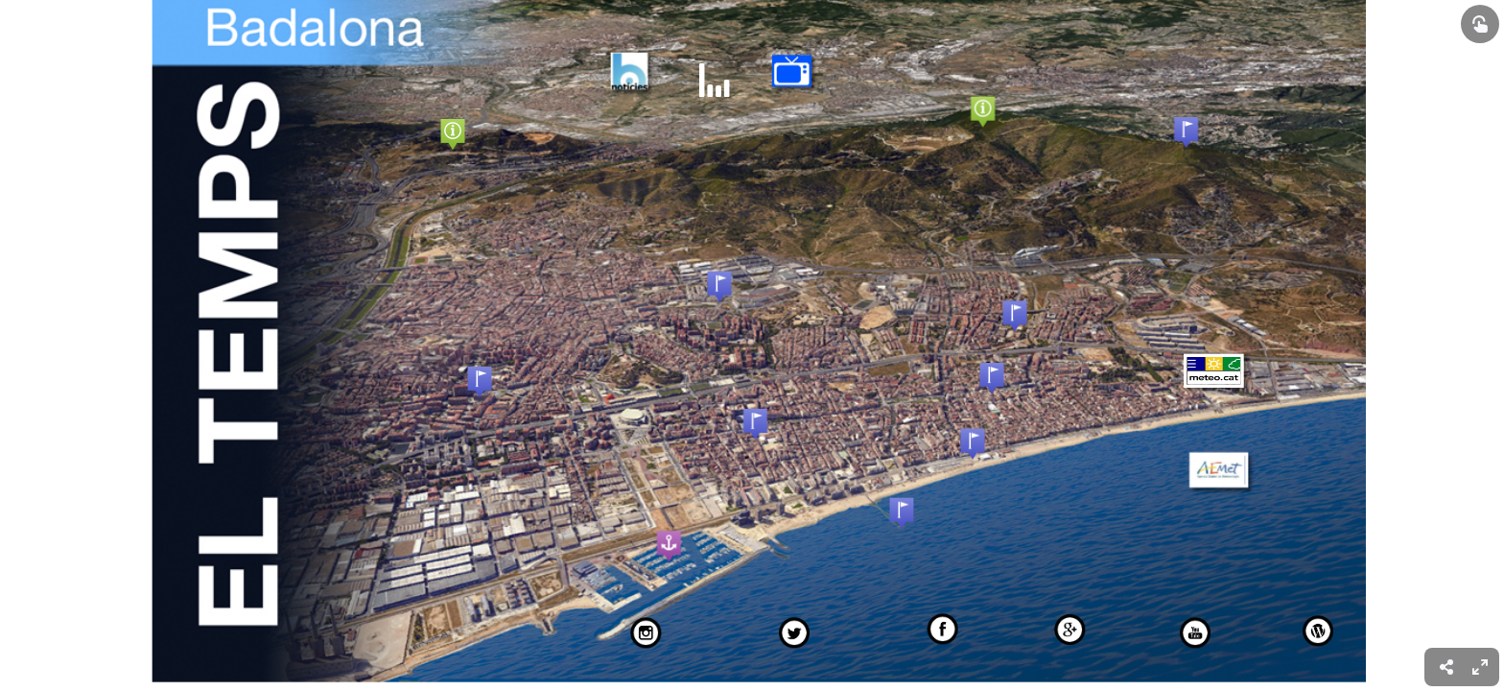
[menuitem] (1480, 667)
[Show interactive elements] (1480, 24)
